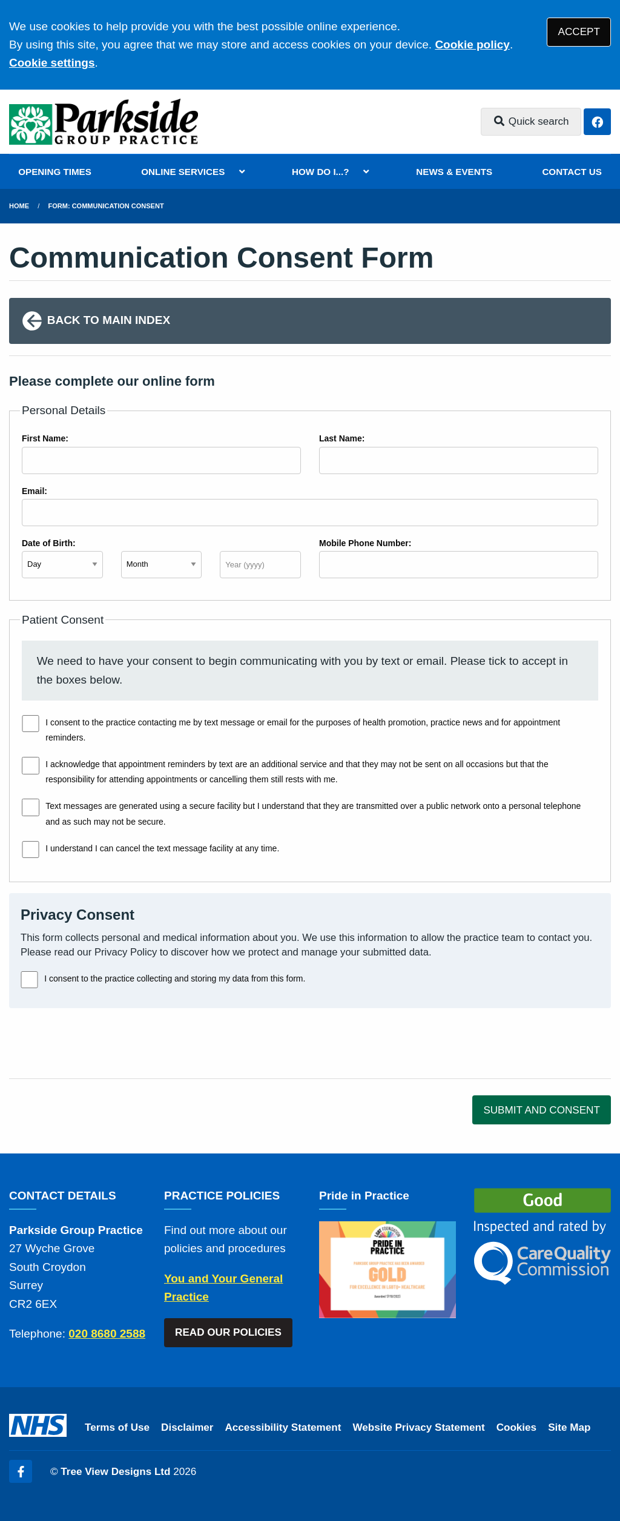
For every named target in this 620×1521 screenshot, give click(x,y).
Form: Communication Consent (106, 206)
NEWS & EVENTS (454, 172)
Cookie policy (472, 44)
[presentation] (101, 1043)
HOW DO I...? (320, 172)
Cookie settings (51, 62)
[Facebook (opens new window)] (20, 1471)
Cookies (516, 1427)
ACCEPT (579, 32)
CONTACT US (571, 172)
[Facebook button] (597, 122)
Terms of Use (117, 1427)
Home (19, 206)
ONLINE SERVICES (183, 172)
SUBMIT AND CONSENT (541, 1110)
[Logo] (103, 122)
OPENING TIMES (54, 172)
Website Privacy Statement (418, 1427)
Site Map (569, 1427)
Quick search (531, 121)
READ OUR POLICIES (228, 1332)
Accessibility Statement (283, 1427)
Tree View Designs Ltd (115, 1471)
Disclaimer (187, 1427)
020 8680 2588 (106, 1333)
